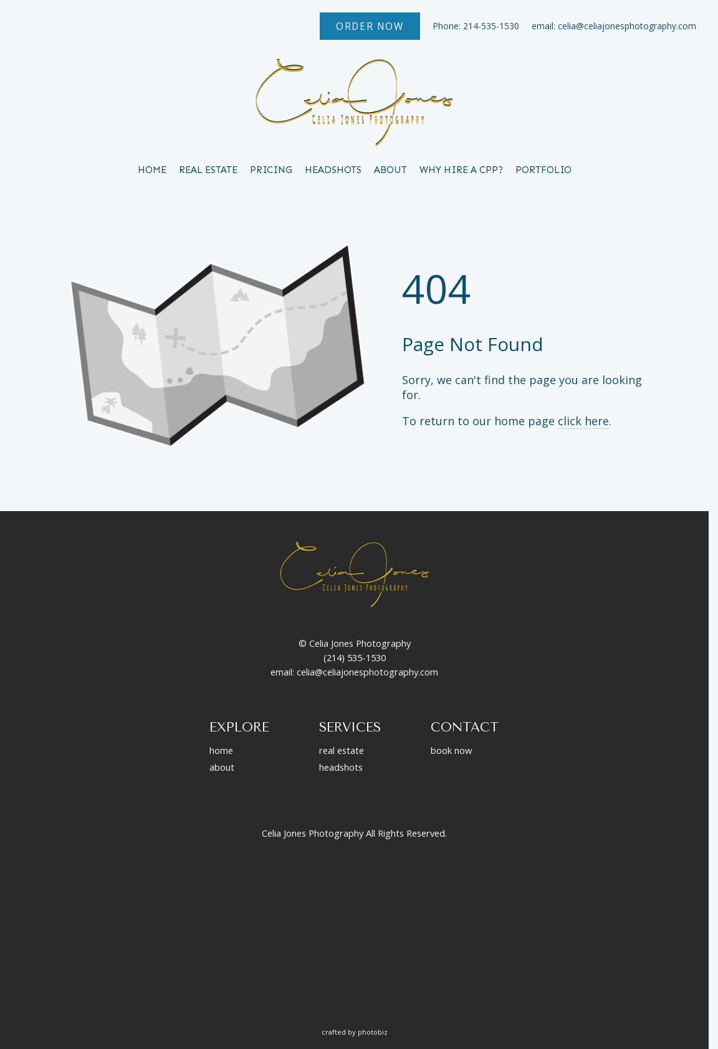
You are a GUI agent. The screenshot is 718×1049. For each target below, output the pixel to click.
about (221, 767)
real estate (341, 750)
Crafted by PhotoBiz (355, 1032)
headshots (341, 767)
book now (451, 750)
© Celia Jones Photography (355, 643)
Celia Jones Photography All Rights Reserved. (354, 833)
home (221, 750)
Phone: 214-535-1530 (476, 26)
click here (583, 420)
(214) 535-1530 (354, 657)
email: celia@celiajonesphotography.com (614, 26)
